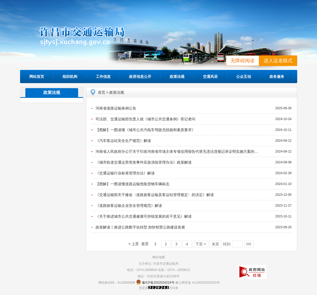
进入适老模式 (278, 60)
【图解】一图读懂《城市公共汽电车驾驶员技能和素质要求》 (145, 130)
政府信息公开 (140, 76)
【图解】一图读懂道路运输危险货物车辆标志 (132, 184)
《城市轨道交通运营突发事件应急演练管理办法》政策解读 (144, 162)
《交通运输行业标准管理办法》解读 (125, 173)
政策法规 (177, 76)
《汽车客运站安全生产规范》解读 (123, 141)
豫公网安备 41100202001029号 (197, 282)
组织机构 (70, 76)
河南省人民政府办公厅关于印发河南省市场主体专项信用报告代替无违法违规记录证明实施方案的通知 (179, 151)
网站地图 (158, 257)
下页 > (200, 244)
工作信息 (103, 76)
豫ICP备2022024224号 (158, 282)
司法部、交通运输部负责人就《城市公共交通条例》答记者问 (145, 119)
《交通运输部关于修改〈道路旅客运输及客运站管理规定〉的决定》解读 (155, 195)
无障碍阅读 (242, 60)
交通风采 (210, 76)
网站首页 (36, 76)
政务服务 (276, 76)
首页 (101, 92)
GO (248, 244)
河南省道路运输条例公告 (116, 108)
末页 (215, 244)
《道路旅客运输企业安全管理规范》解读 (129, 205)
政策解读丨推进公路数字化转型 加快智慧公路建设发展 (140, 227)
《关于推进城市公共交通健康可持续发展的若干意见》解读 (144, 216)
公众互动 (243, 76)
